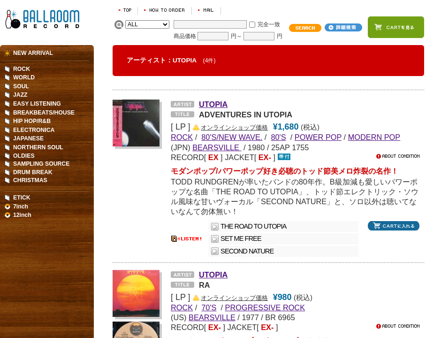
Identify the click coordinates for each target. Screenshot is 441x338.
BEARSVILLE (216, 147)
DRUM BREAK (33, 172)
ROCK (21, 69)
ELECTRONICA (33, 130)
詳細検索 (343, 27)
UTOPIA (213, 104)
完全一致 (269, 24)
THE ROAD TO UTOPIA (253, 226)
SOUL (21, 86)
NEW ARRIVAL (33, 53)
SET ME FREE (240, 238)
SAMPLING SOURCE (41, 164)
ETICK (21, 197)
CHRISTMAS (30, 180)
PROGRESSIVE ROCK (265, 307)
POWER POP (318, 137)
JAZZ (20, 95)
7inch (20, 206)
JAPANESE (28, 138)
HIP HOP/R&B (32, 121)
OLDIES (24, 156)
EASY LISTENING (37, 103)
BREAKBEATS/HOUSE (44, 112)
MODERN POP (374, 137)
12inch (22, 215)
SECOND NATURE (247, 251)
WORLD (24, 77)
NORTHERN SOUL (38, 147)
